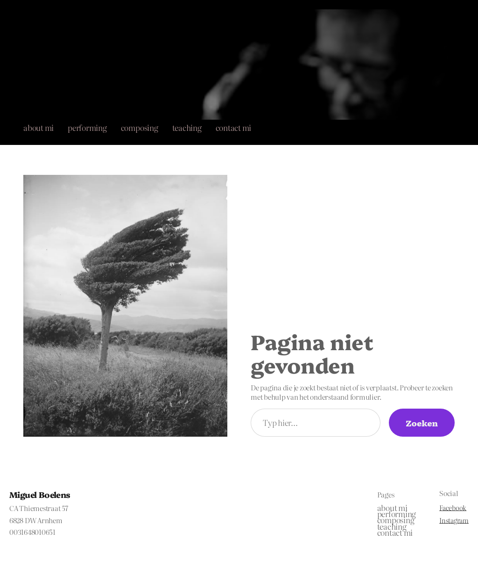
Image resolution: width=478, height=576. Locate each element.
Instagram (454, 520)
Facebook (452, 507)
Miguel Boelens (39, 494)
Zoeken (422, 423)
